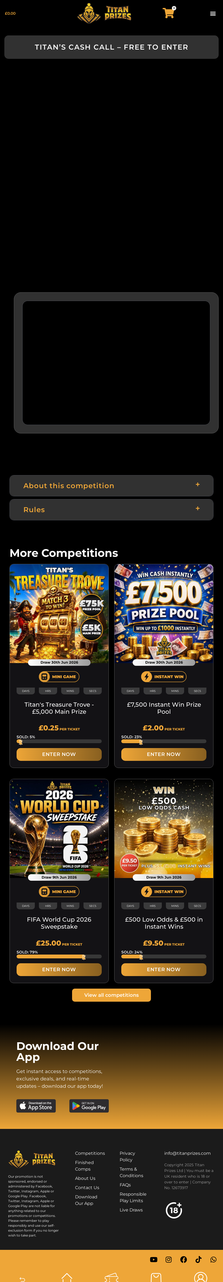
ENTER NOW (59, 754)
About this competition (68, 485)
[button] (213, 13)
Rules (34, 509)
